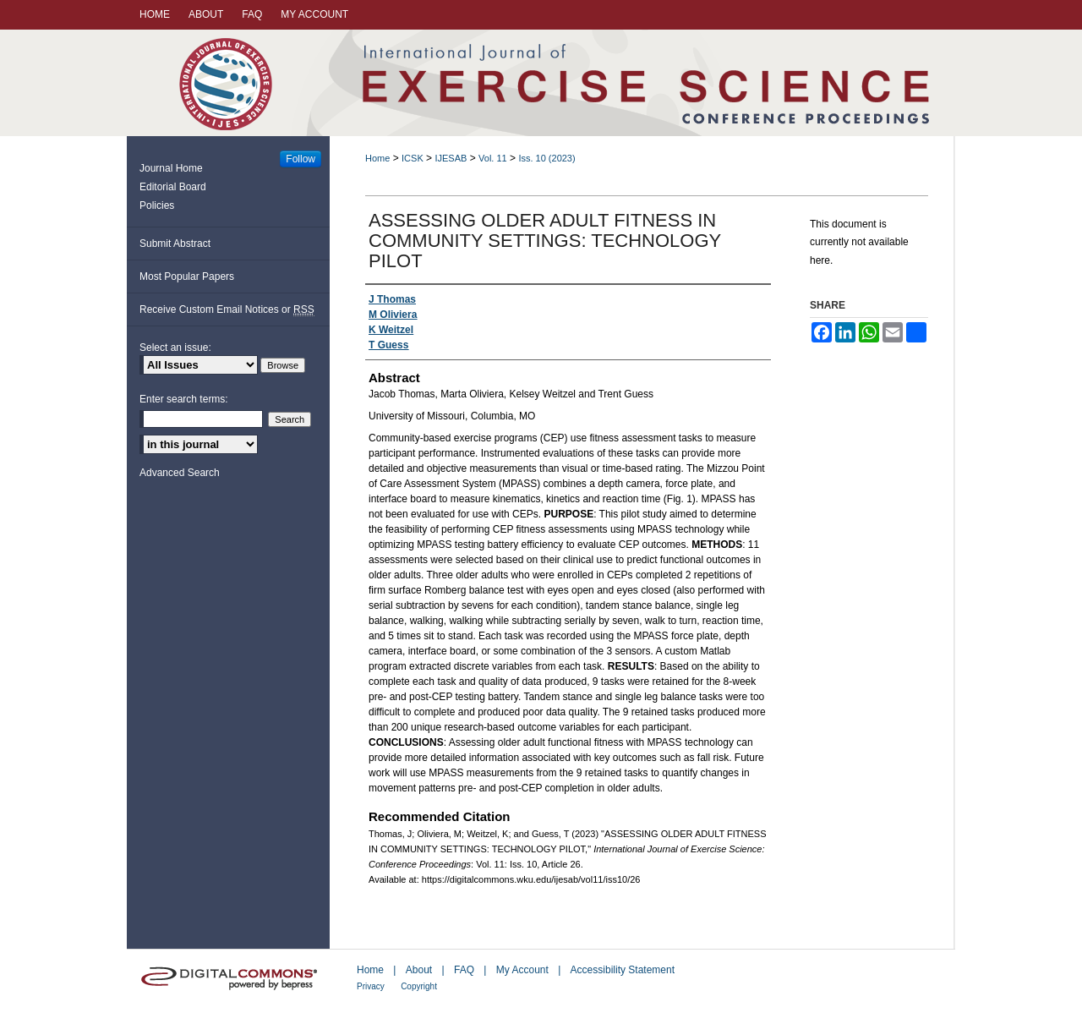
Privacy (371, 986)
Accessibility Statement (623, 970)
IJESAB (450, 158)
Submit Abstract (174, 243)
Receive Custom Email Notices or (226, 310)
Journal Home (171, 168)
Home (377, 158)
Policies (156, 205)
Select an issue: (175, 347)
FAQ (464, 970)
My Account (522, 970)
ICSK (413, 158)
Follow (300, 159)
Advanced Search (179, 473)
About (419, 970)
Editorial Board (172, 187)
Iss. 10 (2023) (546, 158)
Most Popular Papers (186, 276)
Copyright (419, 986)
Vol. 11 (492, 158)
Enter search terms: (183, 399)
